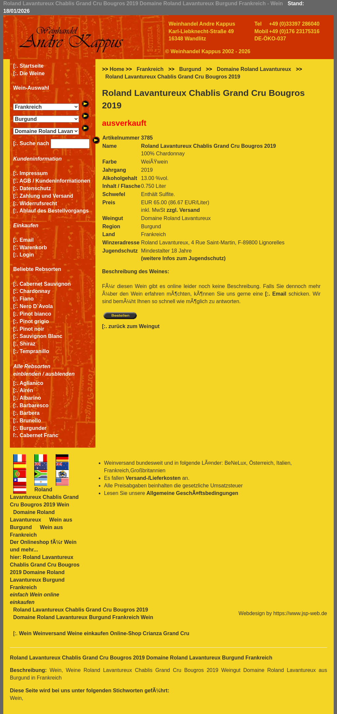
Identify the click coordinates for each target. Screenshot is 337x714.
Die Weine (32, 73)
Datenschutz (35, 188)
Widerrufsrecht (38, 203)
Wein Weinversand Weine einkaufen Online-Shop (81, 633)
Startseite (32, 66)
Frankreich (150, 69)
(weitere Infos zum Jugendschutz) (183, 258)
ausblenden (60, 374)
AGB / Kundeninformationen (54, 181)
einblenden (27, 374)
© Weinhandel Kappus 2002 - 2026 (207, 51)
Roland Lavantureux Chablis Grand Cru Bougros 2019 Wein (44, 497)
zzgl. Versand (183, 210)
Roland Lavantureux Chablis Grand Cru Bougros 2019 (172, 76)
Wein (70, 542)
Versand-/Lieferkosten (153, 478)
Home (117, 69)
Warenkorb (33, 247)
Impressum (34, 173)
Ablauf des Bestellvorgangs (54, 210)
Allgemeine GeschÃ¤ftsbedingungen (192, 493)
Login (27, 254)
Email (27, 240)
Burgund (190, 69)
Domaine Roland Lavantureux (254, 69)
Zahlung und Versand (46, 196)
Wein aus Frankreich (36, 531)
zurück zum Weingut (134, 326)
